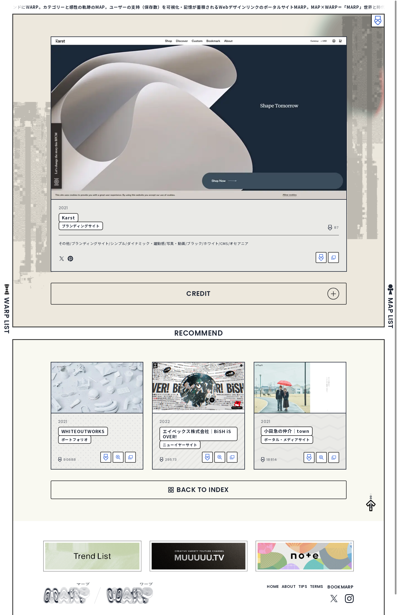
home (257, 590)
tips (296, 590)
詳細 (118, 457)
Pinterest (70, 259)
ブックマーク (375, 23)
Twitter (61, 259)
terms (314, 590)
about (277, 590)
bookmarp (340, 590)
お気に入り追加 (321, 257)
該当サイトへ (333, 257)
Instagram (349, 601)
